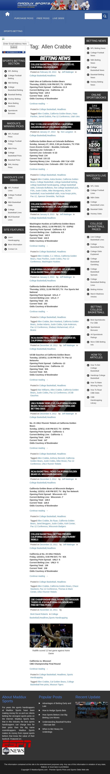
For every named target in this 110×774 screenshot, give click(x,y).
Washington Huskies (51, 261)
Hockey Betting (14, 111)
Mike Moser (61, 461)
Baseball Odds (97, 209)
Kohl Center (69, 523)
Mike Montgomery (56, 190)
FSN (32, 190)
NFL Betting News (98, 48)
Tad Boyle (60, 196)
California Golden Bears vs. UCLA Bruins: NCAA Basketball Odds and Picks (53, 270)
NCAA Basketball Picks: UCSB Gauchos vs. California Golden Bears (53, 339)
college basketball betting (65, 182)
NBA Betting (13, 95)
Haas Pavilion (43, 259)
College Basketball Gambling (95, 262)
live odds (58, 18)
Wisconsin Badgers (57, 526)
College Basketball (38, 75)
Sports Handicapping (58, 618)
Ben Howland (56, 321)
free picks (43, 18)
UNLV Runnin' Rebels (51, 464)
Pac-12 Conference (61, 116)
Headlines (51, 75)
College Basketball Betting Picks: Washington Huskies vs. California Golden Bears (54, 207)
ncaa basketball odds (50, 193)
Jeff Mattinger (68, 72)
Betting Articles (97, 289)
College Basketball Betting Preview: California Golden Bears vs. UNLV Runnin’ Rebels (53, 537)
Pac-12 (33, 196)
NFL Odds (95, 186)
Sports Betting (13, 31)
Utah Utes (75, 116)
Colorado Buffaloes (44, 188)
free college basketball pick (66, 188)
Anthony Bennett (57, 458)
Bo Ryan (54, 521)
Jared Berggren (44, 523)
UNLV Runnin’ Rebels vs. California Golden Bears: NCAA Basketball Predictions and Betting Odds (53, 406)
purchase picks (23, 18)
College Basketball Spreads (95, 272)
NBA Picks (12, 160)
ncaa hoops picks (68, 193)
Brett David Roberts (39, 614)
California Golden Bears (60, 113)
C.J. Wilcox (55, 256)
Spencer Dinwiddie (46, 196)
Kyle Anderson (69, 324)
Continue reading (39, 103)
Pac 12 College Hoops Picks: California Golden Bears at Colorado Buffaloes (52, 125)
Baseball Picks (14, 172)
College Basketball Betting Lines (98, 282)
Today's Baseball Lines (91, 710)
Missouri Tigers (56, 684)
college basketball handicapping (44, 185)
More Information (15, 256)
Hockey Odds (96, 214)
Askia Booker (56, 179)
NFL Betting (13, 83)
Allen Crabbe (43, 113)
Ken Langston (67, 132)
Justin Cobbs (41, 190)
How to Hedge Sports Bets (54, 710)
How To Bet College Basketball (95, 368)
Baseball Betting (14, 106)
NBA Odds (95, 197)
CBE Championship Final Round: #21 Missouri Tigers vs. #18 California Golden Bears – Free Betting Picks (55, 602)
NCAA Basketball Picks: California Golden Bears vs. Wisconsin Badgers (54, 473)
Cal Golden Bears (58, 682)
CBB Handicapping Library (96, 400)
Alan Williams (43, 390)
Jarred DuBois (45, 116)
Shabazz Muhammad (58, 327)
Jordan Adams (43, 324)
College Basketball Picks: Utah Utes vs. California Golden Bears (52, 66)
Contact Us (12, 261)
